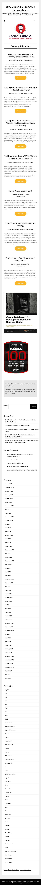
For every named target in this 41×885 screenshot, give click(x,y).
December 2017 (9, 550)
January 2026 (8, 483)
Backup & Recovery (10, 730)
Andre (8, 466)
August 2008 (8, 670)
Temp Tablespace (9, 833)
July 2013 (7, 568)
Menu (35, 21)
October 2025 (9, 491)
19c (6, 701)
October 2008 (9, 663)
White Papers (8, 862)
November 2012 (9, 579)
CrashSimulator (15, 460)
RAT (6, 811)
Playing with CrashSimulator (20, 466)
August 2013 (8, 564)
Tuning (7, 836)
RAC (6, 807)
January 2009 (8, 652)
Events (7, 748)
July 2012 (7, 586)
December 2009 (9, 623)
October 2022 (9, 520)
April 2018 (8, 542)
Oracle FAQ (8, 792)
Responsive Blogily (17, 882)
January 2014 (8, 557)
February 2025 (9, 494)
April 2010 (8, 612)
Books (6, 734)
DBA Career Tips (9, 745)
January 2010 (8, 619)
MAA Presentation (10, 774)
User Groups (8, 855)
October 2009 (9, 626)
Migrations (8, 778)
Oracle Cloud (8, 789)
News (6, 785)
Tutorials (7, 840)
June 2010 (8, 608)
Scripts (7, 822)
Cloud (6, 737)
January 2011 (8, 601)
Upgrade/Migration (10, 851)
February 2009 (9, 649)
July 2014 (7, 553)
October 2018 (9, 535)
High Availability (9, 759)
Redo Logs (8, 814)
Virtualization (8, 858)
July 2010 (7, 604)
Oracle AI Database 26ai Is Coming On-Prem (17, 425)
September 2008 (9, 667)
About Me (21, 463)
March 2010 (8, 615)
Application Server (10, 726)
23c (6, 712)
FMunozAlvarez (28, 60)
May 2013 (8, 575)
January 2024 (8, 502)
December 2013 (9, 560)
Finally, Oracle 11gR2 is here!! (20, 191)
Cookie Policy (15, 870)
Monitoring (8, 781)
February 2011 (9, 597)
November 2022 (9, 516)
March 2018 (8, 546)
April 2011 (8, 590)
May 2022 (8, 527)
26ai (6, 715)
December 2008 (9, 656)
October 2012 (9, 582)
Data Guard (8, 741)
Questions (8, 803)
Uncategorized (9, 844)
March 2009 (8, 645)
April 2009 (8, 641)
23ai (6, 708)
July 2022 (7, 524)
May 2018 (8, 538)
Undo (6, 847)
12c (6, 693)
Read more (20, 77)
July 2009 (7, 634)
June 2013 (8, 571)
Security (7, 825)
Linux (6, 770)
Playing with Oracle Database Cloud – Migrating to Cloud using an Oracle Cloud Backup (20, 123)
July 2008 (7, 674)
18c (6, 697)
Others (7, 796)
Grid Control (8, 756)
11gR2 (7, 690)
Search (6, 405)
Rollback (7, 818)
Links (6, 767)
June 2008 (8, 678)
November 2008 (9, 659)
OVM (6, 800)
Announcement (9, 723)
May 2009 (8, 638)
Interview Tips (9, 763)
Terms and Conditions (25, 870)
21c (6, 704)
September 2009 (9, 630)
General (7, 752)
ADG (6, 719)
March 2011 (8, 593)
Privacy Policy (8, 870)
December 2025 (9, 487)
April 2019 (8, 531)
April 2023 (8, 513)
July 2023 (7, 509)
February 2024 (9, 498)
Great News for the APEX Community (27, 470)
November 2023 (9, 505)
